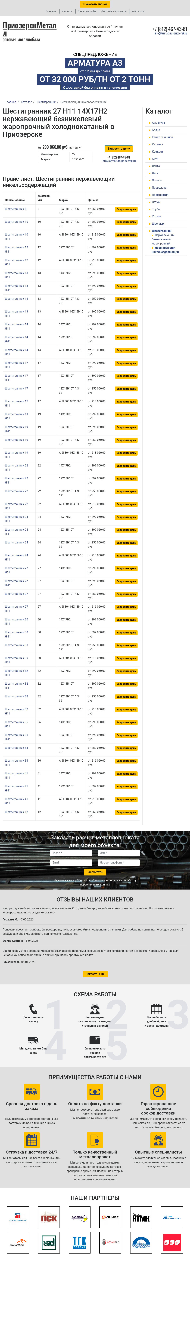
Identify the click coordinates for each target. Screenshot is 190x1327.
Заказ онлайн (87, 11)
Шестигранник (161, 231)
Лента (156, 166)
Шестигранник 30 (16, 645)
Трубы (156, 209)
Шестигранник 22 (16, 491)
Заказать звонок (95, 4)
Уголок (156, 216)
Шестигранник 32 (16, 696)
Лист (155, 173)
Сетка (156, 202)
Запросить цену (119, 148)
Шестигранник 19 (16, 440)
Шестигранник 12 (16, 812)
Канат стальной (162, 137)
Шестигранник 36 (16, 747)
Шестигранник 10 (16, 221)
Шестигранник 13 (16, 298)
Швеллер (158, 223)
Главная (51, 11)
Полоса (157, 180)
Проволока (159, 187)
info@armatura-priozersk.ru (170, 33)
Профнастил (160, 195)
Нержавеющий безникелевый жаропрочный (163, 239)
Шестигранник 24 (16, 542)
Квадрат (157, 151)
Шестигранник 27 (16, 593)
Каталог (67, 11)
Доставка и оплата (113, 11)
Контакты (138, 11)
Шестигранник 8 (15, 209)
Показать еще (95, 974)
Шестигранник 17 (16, 388)
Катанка (157, 144)
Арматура (158, 122)
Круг (155, 158)
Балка (156, 130)
